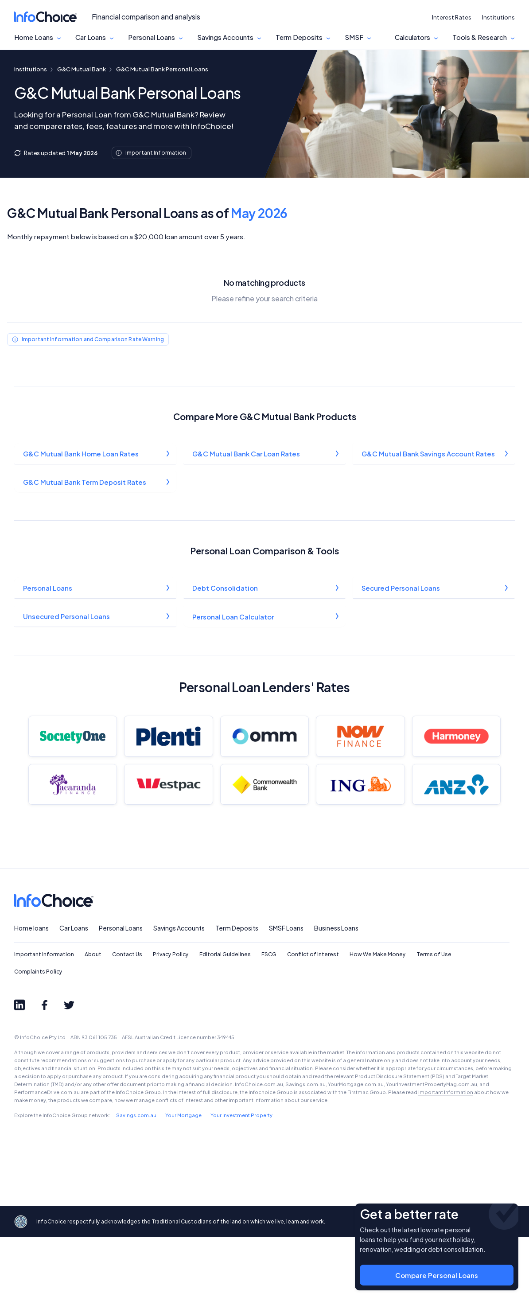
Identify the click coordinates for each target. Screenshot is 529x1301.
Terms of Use (433, 1018)
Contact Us (127, 1018)
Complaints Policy (38, 1035)
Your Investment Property (241, 1179)
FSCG (268, 1018)
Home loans (31, 992)
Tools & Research (479, 37)
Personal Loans (151, 37)
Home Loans (33, 37)
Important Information (44, 1018)
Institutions (498, 17)
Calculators (412, 37)
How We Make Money (378, 1018)
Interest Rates (451, 17)
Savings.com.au (136, 1179)
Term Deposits (299, 37)
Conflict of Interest (313, 1018)
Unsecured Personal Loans (66, 618)
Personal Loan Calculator (233, 618)
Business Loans (336, 992)
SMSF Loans (286, 992)
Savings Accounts (225, 37)
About (93, 1018)
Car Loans (90, 37)
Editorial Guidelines (225, 1018)
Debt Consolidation (225, 589)
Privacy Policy (171, 1018)
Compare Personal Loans (436, 1266)
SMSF (354, 37)
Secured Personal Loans (401, 589)
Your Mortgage (183, 1179)
